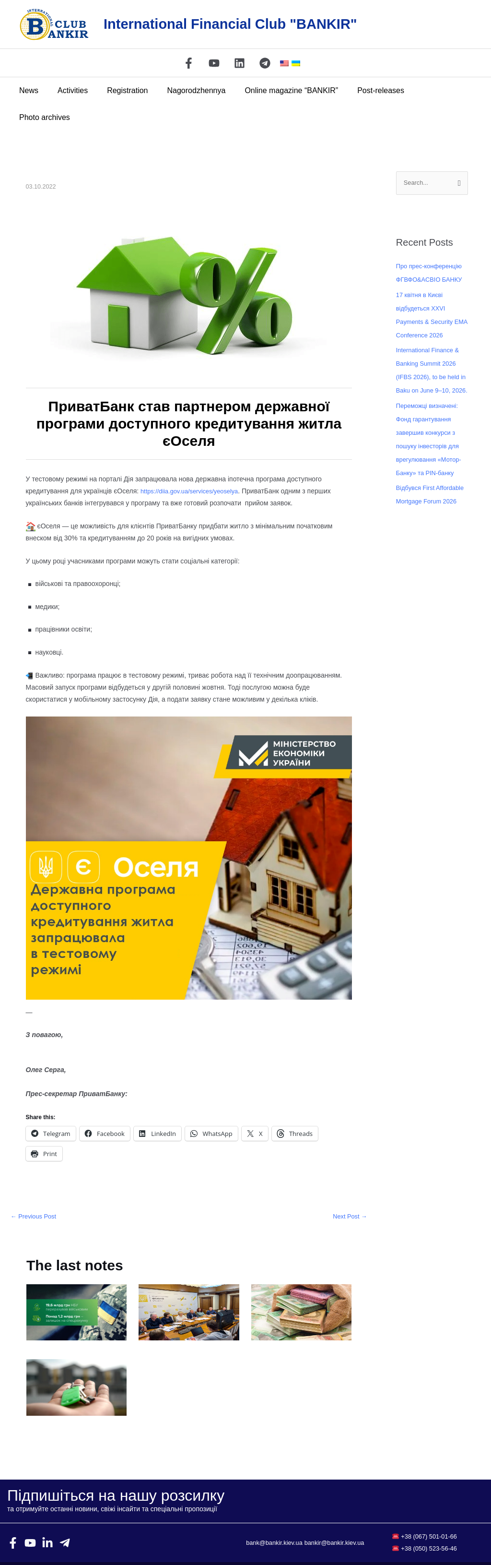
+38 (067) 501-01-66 (429, 1511)
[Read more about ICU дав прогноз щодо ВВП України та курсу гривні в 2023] (301, 1286)
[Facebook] (188, 63)
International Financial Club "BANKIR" (230, 24)
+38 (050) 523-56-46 (429, 1523)
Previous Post (35, 1190)
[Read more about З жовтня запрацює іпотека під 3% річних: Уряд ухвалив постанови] (76, 1361)
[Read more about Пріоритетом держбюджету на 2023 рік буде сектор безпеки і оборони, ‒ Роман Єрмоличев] (189, 1286)
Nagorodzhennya (188, 90)
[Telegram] (264, 63)
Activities (72, 90)
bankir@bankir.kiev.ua (305, 1523)
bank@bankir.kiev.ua (305, 1511)
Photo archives (429, 90)
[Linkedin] (239, 63)
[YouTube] (214, 63)
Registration (123, 90)
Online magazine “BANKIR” (279, 90)
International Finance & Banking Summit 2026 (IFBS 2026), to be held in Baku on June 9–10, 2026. (431, 377)
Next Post (348, 1190)
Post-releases (364, 90)
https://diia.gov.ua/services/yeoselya (193, 464)
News (32, 90)
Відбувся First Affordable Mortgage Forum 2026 (426, 515)
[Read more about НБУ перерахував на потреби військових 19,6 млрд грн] (76, 1286)
